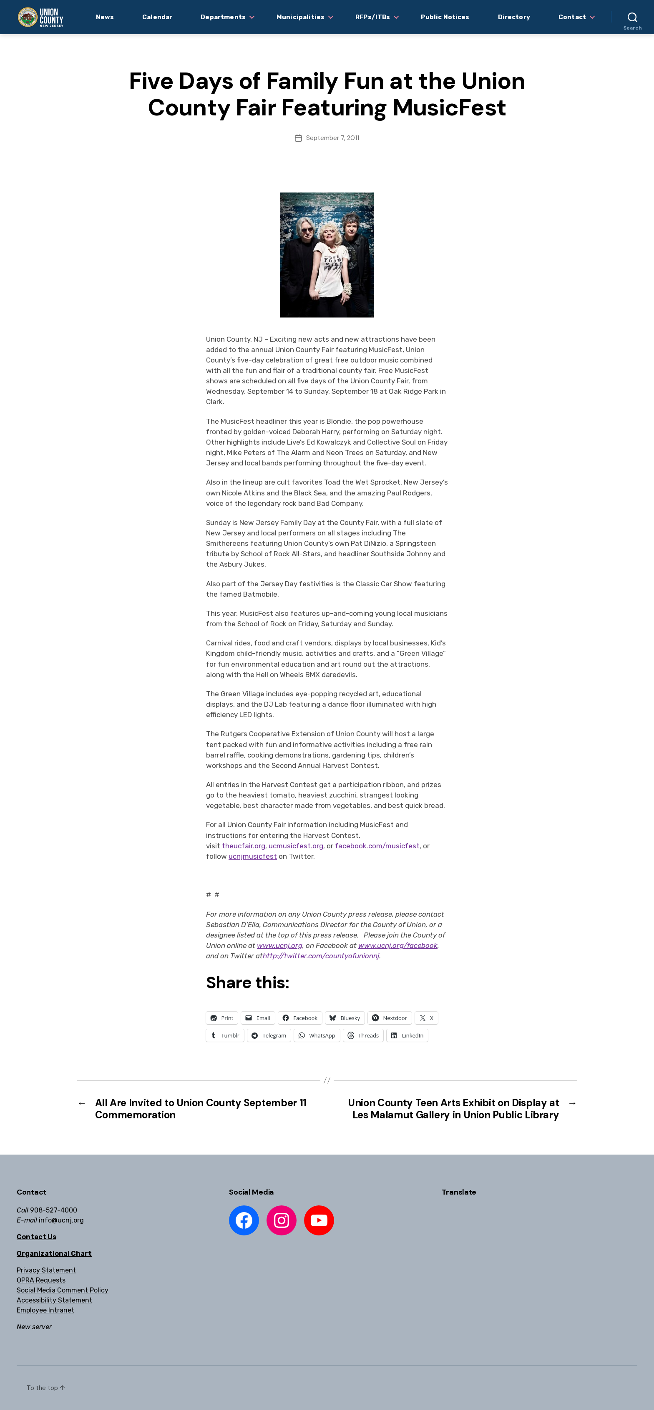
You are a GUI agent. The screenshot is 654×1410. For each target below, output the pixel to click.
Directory (514, 17)
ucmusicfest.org (296, 846)
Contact (572, 17)
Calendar (157, 17)
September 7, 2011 (332, 138)
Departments (223, 17)
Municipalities (300, 17)
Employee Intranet (45, 1310)
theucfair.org (243, 846)
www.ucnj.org (279, 945)
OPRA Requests (41, 1280)
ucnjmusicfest (253, 856)
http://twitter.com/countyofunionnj (321, 956)
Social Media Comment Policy (62, 1290)
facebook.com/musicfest (377, 846)
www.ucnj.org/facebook (398, 945)
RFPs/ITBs (372, 17)
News (105, 17)
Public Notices (445, 17)
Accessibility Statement (54, 1300)
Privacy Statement (46, 1270)
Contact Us (36, 1237)
